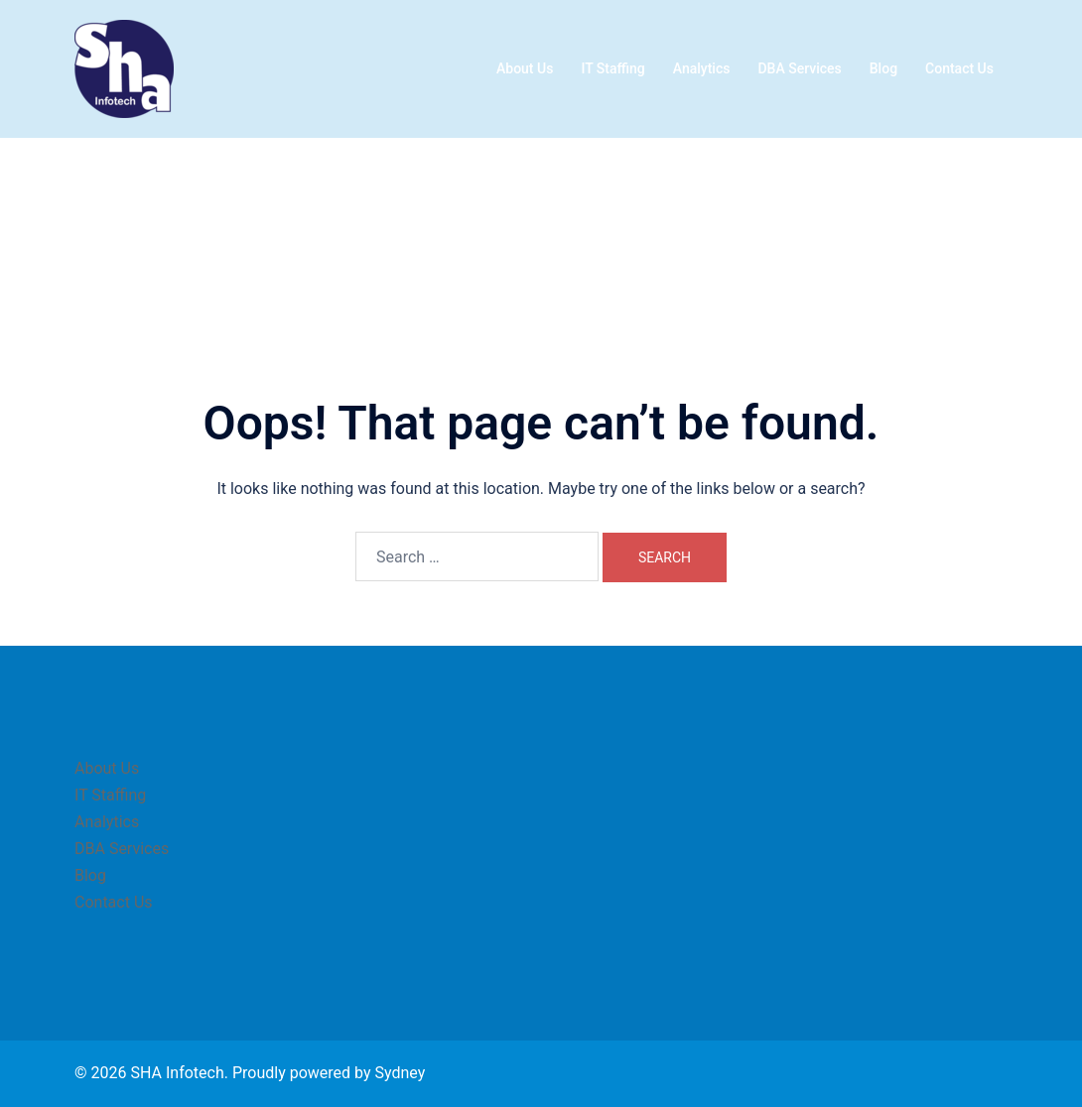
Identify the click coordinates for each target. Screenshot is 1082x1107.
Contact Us (959, 68)
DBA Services (799, 68)
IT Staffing (612, 68)
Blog (883, 68)
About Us (524, 68)
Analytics (702, 68)
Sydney (399, 1072)
